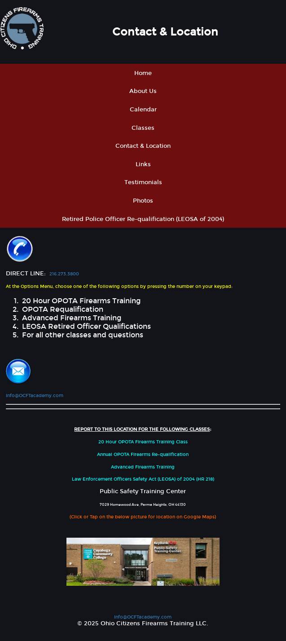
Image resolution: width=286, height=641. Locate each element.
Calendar (143, 109)
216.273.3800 (64, 274)
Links (143, 164)
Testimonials (143, 182)
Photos (143, 200)
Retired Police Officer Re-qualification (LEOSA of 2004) (143, 219)
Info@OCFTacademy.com (34, 395)
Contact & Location (143, 145)
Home (143, 73)
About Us (143, 91)
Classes (143, 127)
